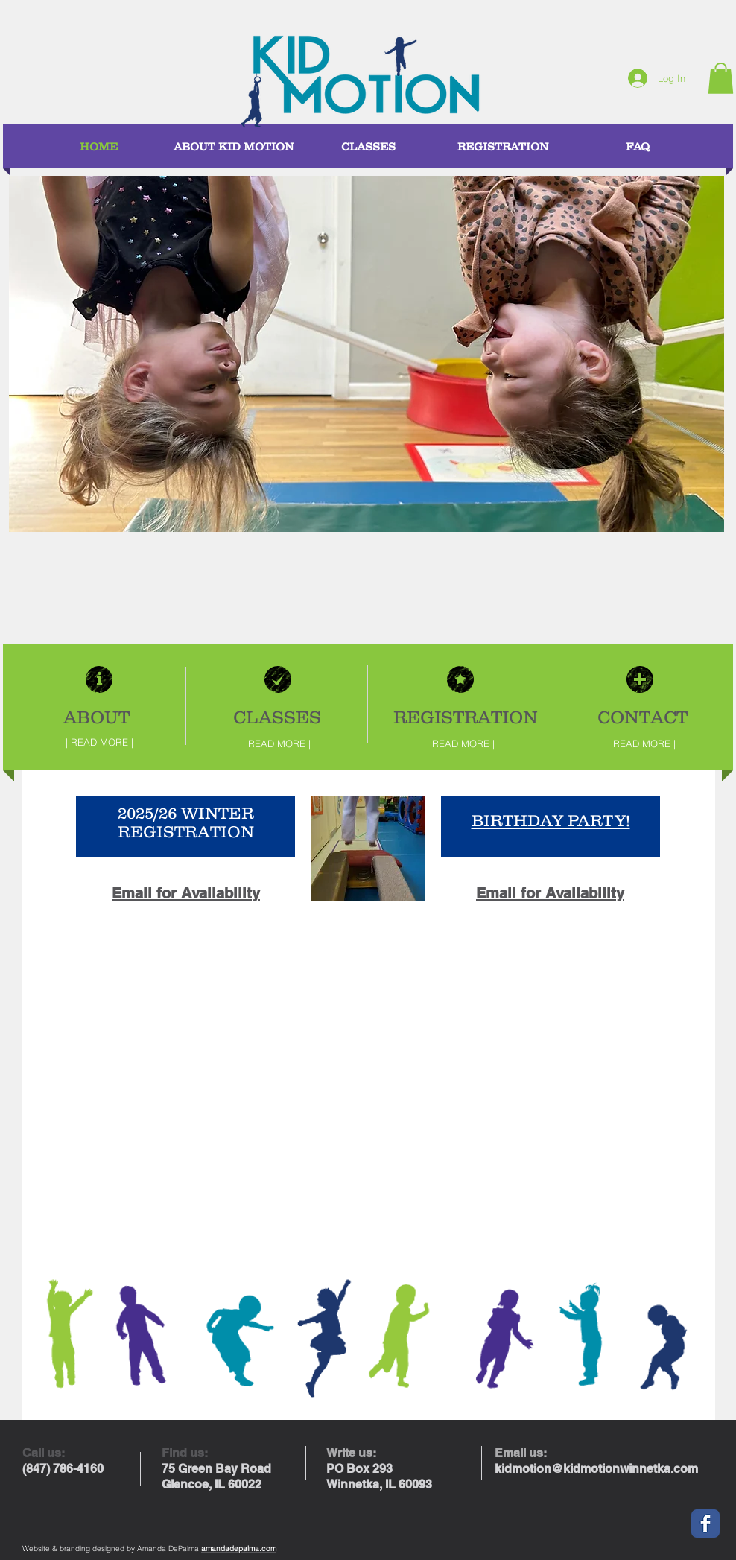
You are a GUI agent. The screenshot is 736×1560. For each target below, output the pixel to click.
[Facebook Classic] (705, 1523)
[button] (721, 78)
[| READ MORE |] (99, 742)
